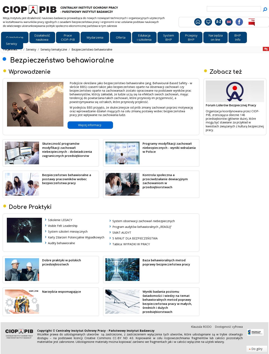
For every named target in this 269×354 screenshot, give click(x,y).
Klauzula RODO (201, 327)
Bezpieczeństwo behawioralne (91, 49)
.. (21, 49)
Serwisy (31, 49)
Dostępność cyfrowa (229, 327)
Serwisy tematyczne (54, 49)
